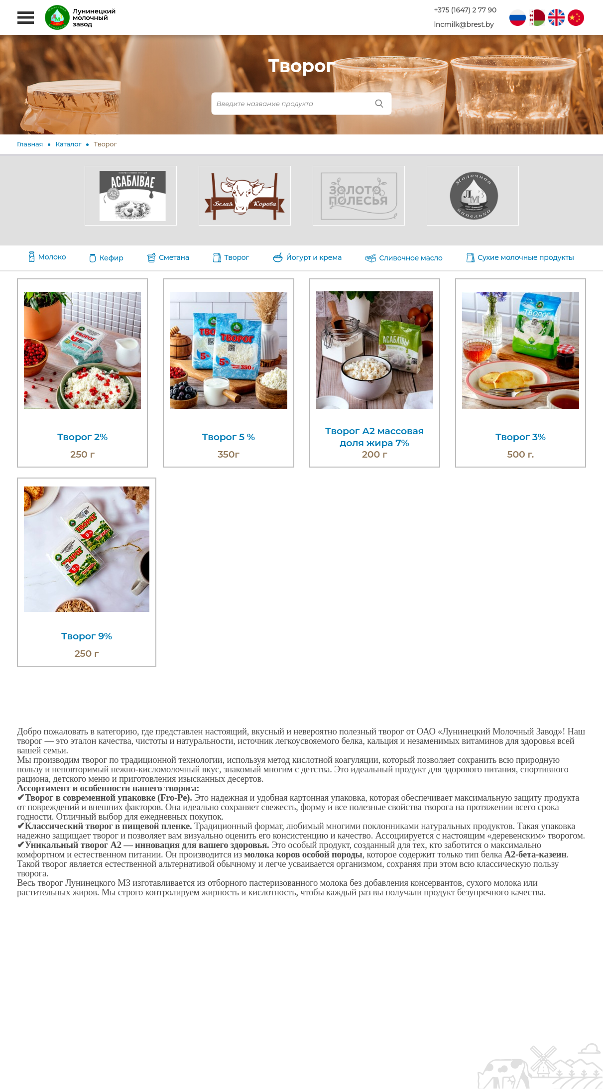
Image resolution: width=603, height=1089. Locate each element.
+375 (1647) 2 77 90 (465, 10)
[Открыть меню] (25, 17)
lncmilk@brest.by (463, 24)
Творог (105, 144)
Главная (30, 144)
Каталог (68, 144)
